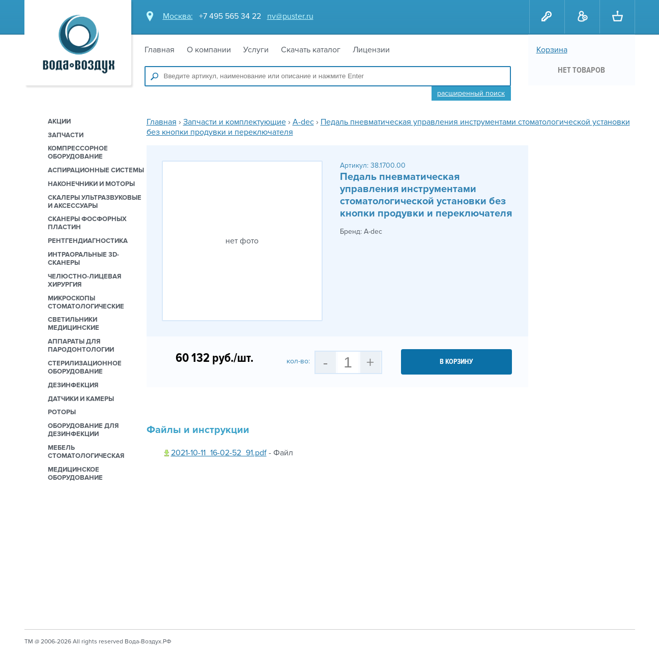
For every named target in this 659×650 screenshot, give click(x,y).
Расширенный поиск (471, 93)
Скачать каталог (310, 50)
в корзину (456, 361)
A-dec (303, 122)
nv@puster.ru (290, 16)
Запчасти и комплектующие (234, 122)
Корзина (551, 50)
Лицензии (371, 50)
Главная (160, 50)
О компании (209, 50)
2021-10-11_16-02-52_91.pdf (219, 453)
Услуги (256, 50)
